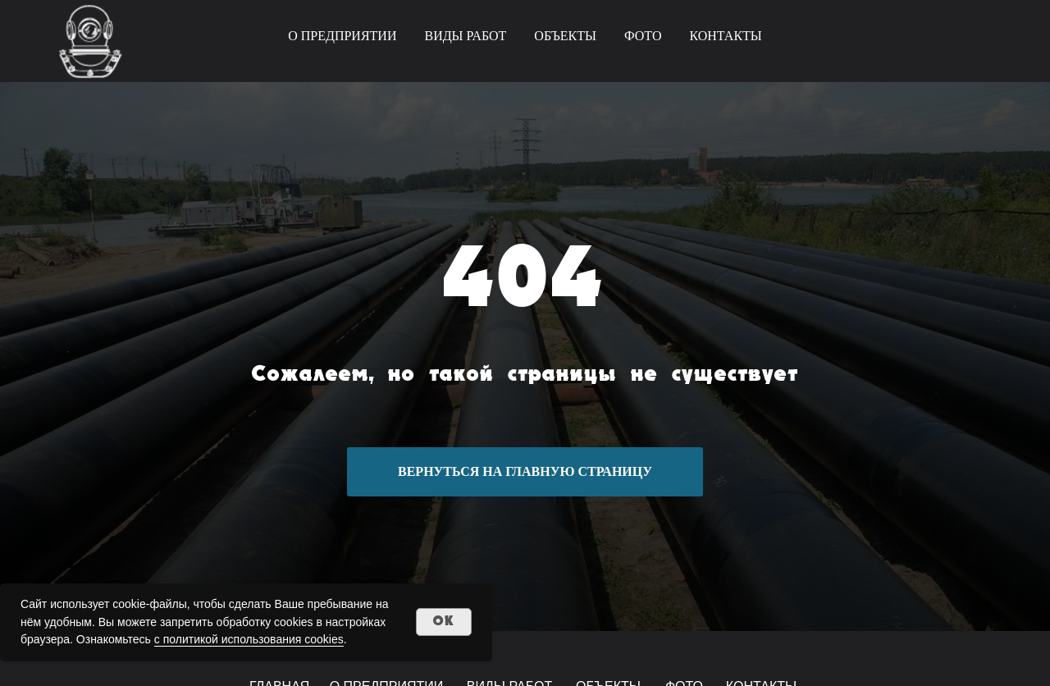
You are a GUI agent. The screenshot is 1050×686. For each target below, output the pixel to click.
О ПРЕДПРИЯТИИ (342, 36)
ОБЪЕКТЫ (565, 36)
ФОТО (643, 36)
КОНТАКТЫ (725, 36)
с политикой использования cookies (249, 639)
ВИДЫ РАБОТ (465, 36)
